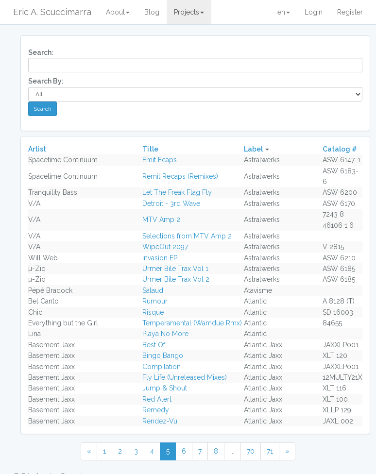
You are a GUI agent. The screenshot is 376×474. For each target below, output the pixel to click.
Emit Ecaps (159, 160)
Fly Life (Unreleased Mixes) (184, 377)
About (118, 12)
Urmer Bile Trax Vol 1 (175, 268)
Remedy (155, 410)
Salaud (152, 290)
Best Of (153, 345)
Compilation (161, 367)
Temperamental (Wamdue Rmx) (192, 323)
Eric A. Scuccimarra (52, 12)
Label (253, 149)
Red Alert (156, 399)
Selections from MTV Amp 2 (187, 236)
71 (270, 451)
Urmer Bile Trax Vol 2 (175, 279)
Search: (40, 52)
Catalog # (340, 149)
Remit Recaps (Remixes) (180, 176)
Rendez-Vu (159, 421)
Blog (151, 12)
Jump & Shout (164, 388)
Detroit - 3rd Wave (171, 203)
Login (314, 12)
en (283, 12)
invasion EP (159, 258)
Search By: (46, 81)
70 (251, 451)
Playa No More (165, 334)
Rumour (155, 301)
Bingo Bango (162, 355)
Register (350, 12)
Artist (37, 149)
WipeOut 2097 (165, 247)
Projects (189, 12)
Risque (153, 312)
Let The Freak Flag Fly (177, 192)
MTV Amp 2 (161, 219)
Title (150, 149)
